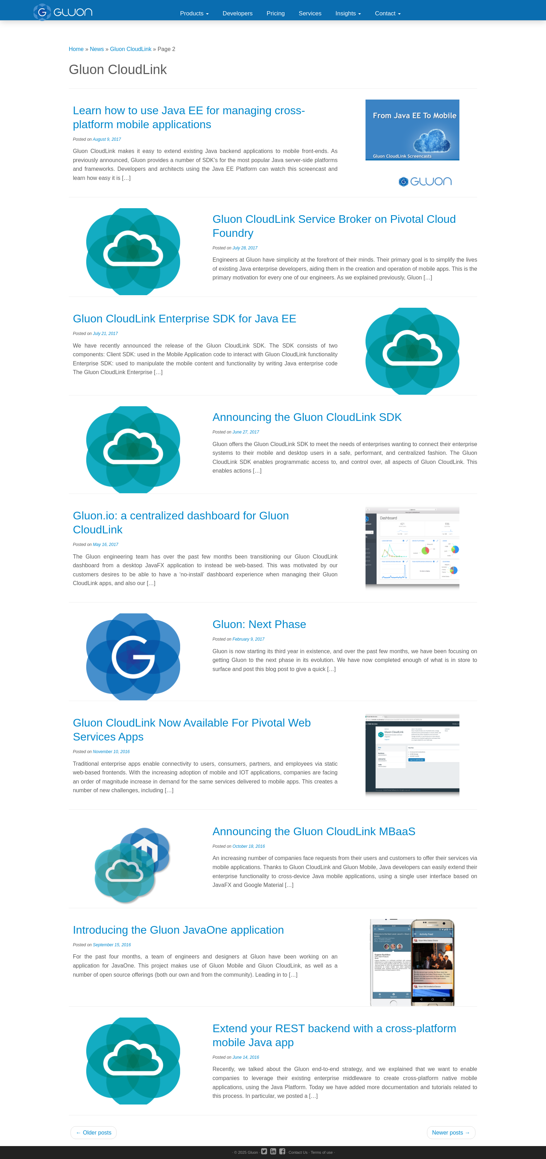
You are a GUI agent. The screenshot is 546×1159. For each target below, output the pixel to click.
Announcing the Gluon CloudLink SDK (307, 417)
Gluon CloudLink (130, 49)
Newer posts (451, 1133)
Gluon (253, 1152)
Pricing (276, 13)
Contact (387, 13)
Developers (238, 13)
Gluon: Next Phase (260, 624)
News (97, 49)
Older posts (93, 1133)
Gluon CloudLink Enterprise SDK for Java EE (184, 318)
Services (310, 13)
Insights (348, 13)
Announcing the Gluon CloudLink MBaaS (314, 831)
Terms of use (322, 1152)
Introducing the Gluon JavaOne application (178, 930)
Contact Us (298, 1152)
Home (76, 49)
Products (194, 13)
